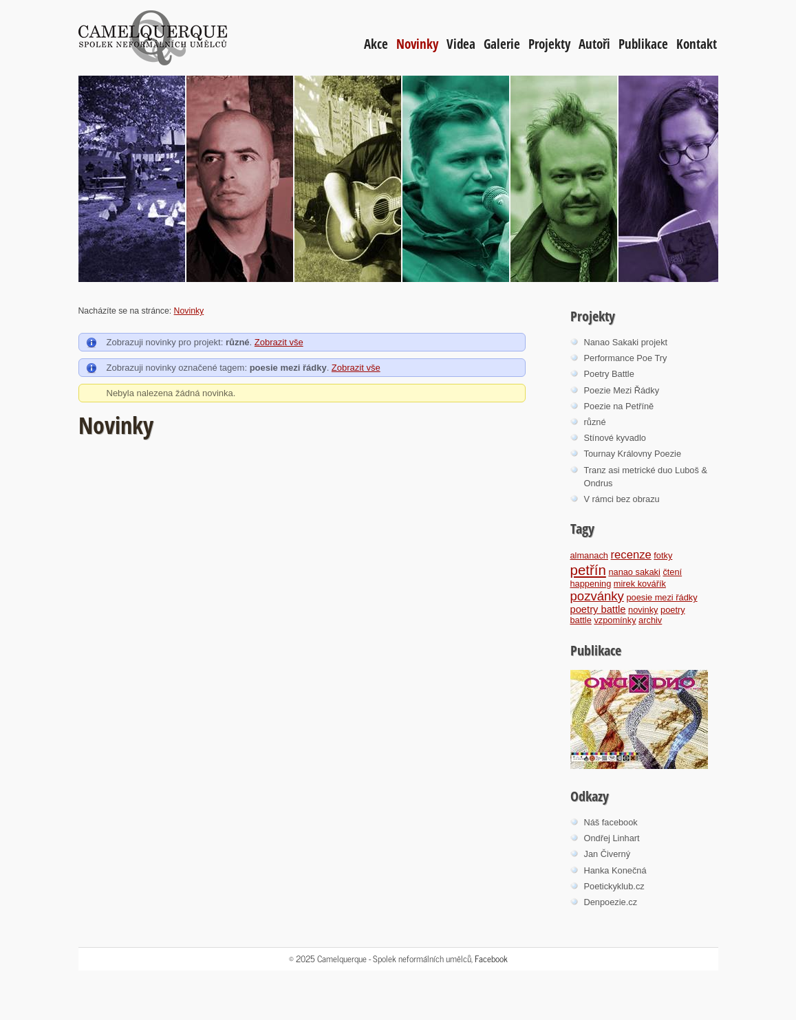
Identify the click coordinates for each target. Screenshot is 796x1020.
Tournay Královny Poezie (633, 453)
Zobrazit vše (279, 342)
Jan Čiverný (607, 854)
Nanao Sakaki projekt (626, 342)
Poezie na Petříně (619, 406)
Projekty (549, 43)
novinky (643, 610)
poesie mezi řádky (661, 597)
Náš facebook (611, 822)
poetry (672, 610)
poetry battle (598, 609)
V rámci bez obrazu (622, 499)
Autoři (594, 43)
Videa (461, 43)
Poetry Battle (609, 374)
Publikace (643, 43)
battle (581, 620)
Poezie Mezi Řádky (622, 390)
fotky (663, 555)
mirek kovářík (640, 583)
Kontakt (696, 43)
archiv (650, 620)
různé (595, 422)
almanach (589, 555)
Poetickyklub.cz (614, 886)
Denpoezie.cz (611, 902)
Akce (376, 43)
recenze (631, 554)
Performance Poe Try (625, 358)
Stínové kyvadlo (615, 438)
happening (591, 583)
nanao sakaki (634, 572)
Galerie (502, 43)
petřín (588, 570)
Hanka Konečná (615, 870)
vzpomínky (615, 620)
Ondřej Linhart (612, 838)
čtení (672, 572)
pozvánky (597, 596)
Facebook (491, 958)
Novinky (417, 43)
